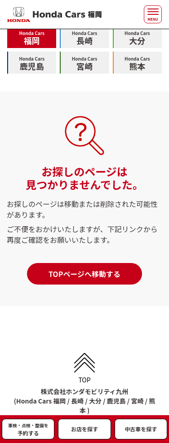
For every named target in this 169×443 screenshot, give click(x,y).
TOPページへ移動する (84, 273)
